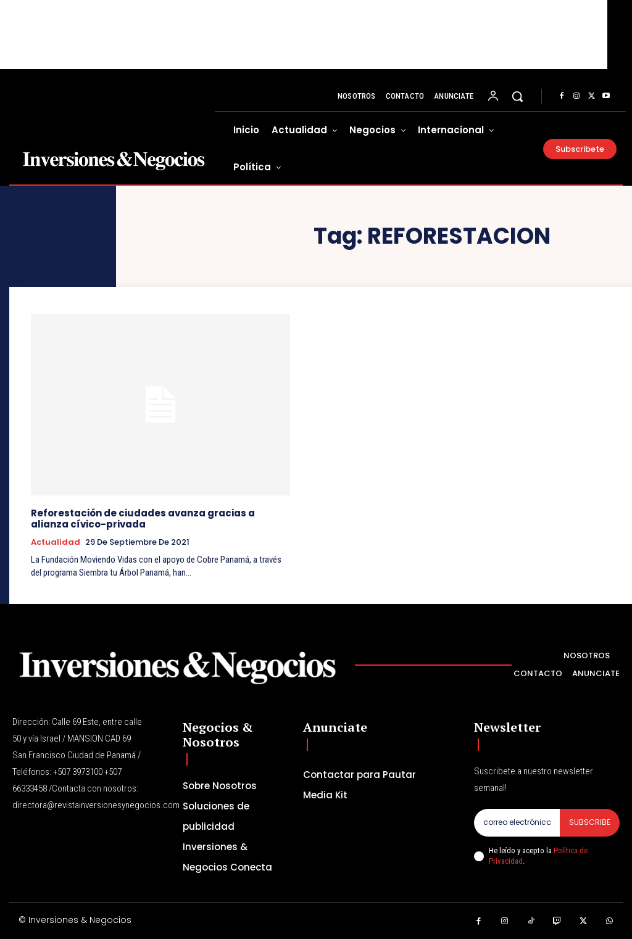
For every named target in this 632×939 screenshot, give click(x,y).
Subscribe (589, 822)
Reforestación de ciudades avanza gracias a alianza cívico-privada (142, 519)
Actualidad (55, 542)
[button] (517, 96)
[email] (517, 822)
